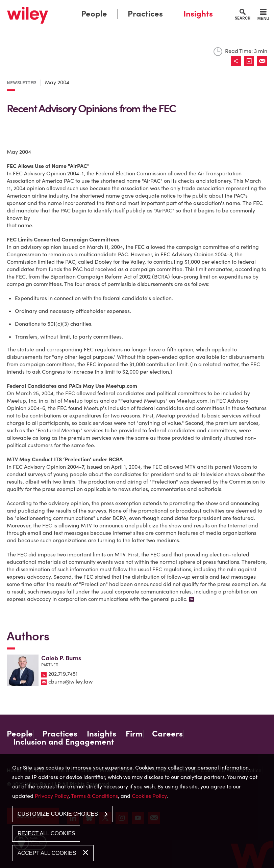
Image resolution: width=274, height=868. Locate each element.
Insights (198, 13)
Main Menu (118, 7)
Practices (145, 13)
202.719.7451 (63, 673)
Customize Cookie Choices (58, 814)
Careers (167, 734)
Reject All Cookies (46, 833)
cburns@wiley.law (70, 681)
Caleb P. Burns (61, 658)
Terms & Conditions (94, 795)
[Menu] (263, 15)
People (94, 13)
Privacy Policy (52, 795)
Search (242, 18)
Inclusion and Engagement (63, 742)
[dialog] (137, 811)
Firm (134, 734)
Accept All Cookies (47, 853)
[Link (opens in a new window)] (250, 61)
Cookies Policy (149, 795)
